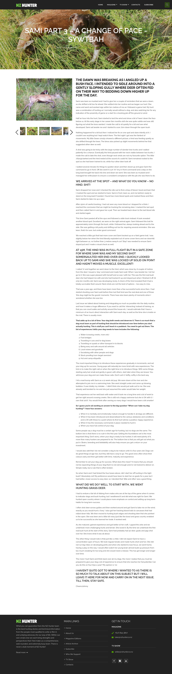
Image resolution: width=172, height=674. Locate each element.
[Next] (71, 132)
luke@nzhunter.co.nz (123, 637)
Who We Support (73, 654)
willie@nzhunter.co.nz (124, 652)
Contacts (135, 5)
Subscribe (148, 5)
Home (100, 5)
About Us (70, 633)
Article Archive (72, 644)
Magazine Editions (73, 638)
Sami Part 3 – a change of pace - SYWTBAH (97, 47)
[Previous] (16, 132)
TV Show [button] (123, 5)
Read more (22, 652)
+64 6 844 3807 (121, 633)
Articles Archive (70, 47)
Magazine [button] (111, 5)
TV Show (69, 659)
